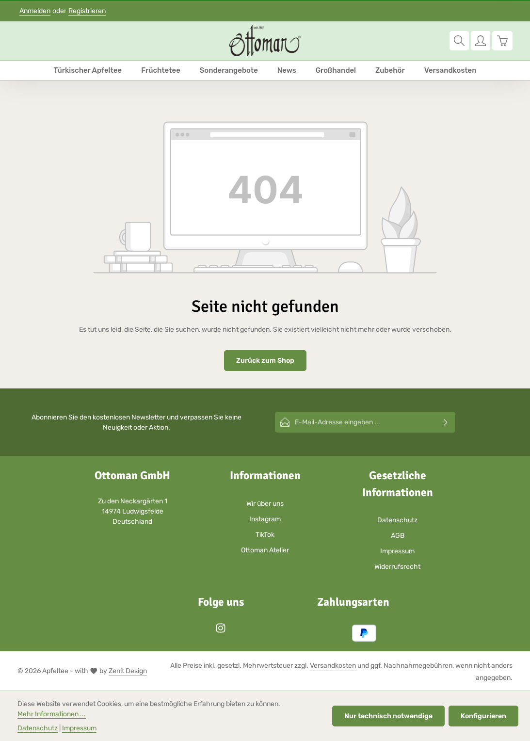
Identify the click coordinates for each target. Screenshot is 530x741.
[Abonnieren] (445, 422)
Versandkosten (333, 665)
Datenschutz (397, 520)
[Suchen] (459, 40)
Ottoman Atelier (265, 550)
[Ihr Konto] (480, 40)
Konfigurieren (483, 716)
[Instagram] (220, 631)
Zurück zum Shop (265, 360)
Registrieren (87, 11)
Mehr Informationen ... (51, 714)
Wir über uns (265, 503)
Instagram (265, 519)
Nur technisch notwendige (388, 716)
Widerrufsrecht (397, 567)
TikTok (265, 535)
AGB (397, 536)
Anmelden (34, 11)
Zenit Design (128, 671)
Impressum (397, 551)
